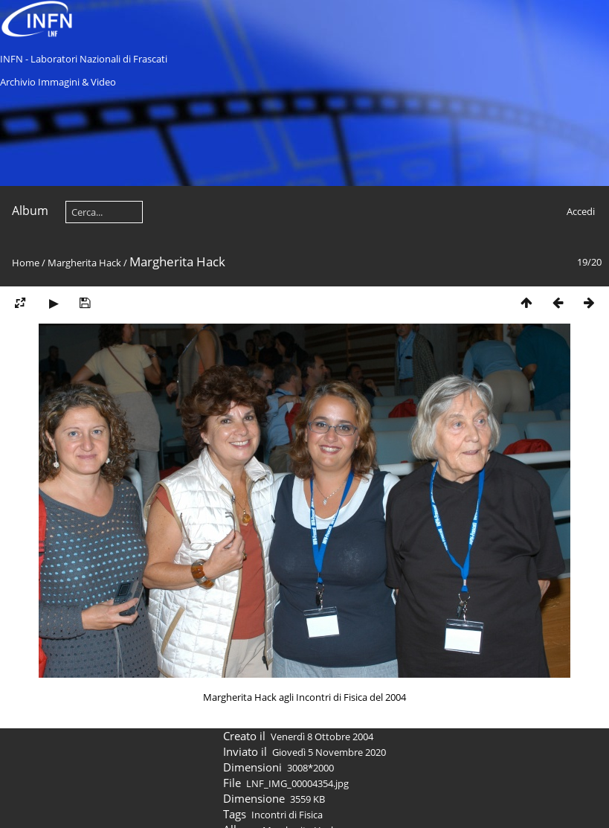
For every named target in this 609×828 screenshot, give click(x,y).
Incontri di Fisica (287, 814)
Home (25, 262)
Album (30, 210)
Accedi (581, 211)
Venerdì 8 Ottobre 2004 (322, 736)
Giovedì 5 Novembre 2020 (329, 752)
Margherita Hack (84, 262)
